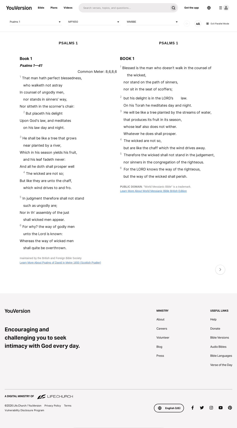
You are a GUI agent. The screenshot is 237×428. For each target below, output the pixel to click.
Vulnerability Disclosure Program (24, 410)
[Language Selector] (209, 8)
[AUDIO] (187, 24)
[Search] (124, 8)
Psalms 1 (36, 22)
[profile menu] (223, 8)
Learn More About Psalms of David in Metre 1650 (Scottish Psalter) (60, 262)
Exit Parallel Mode (217, 23)
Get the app (191, 7)
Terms (67, 405)
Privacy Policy (52, 405)
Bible (41, 7)
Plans (54, 7)
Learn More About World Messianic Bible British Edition (153, 191)
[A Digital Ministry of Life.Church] (118, 394)
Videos (68, 7)
